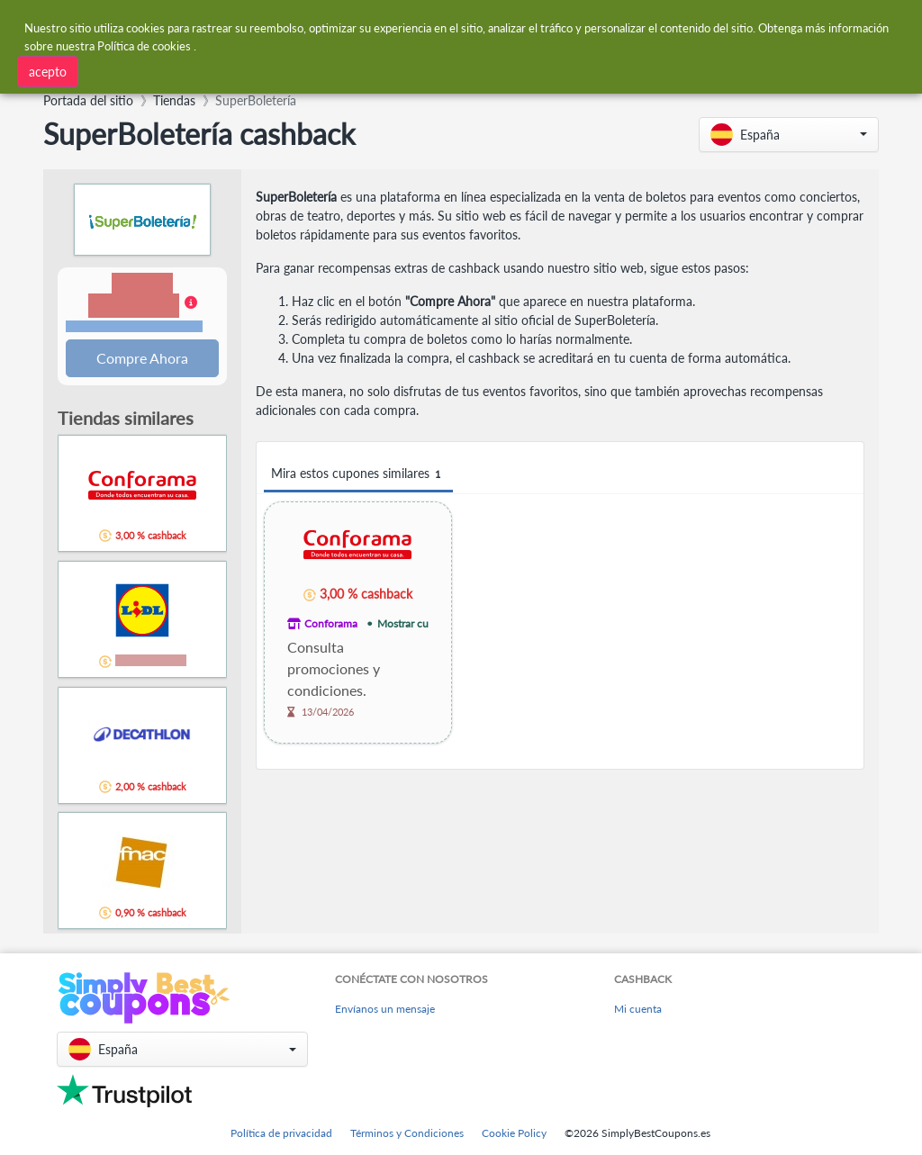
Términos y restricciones (134, 327)
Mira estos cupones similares (358, 474)
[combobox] (273, 70)
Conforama (330, 623)
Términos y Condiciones (407, 1133)
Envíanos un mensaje (385, 1008)
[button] (789, 134)
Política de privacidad (281, 1133)
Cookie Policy (514, 1133)
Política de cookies (144, 44)
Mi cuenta (638, 1008)
